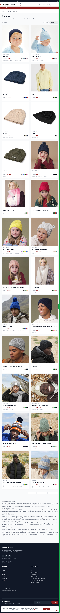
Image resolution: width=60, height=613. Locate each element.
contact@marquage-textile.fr (15, 1)
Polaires (3, 576)
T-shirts (3, 569)
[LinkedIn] (9, 556)
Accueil (3, 11)
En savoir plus (37, 609)
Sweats (3, 574)
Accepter (46, 609)
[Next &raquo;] (57, 493)
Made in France (5, 570)
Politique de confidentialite (37, 580)
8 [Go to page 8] (51, 493)
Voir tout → (4, 580)
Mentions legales (35, 582)
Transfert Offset (34, 572)
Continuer (54, 609)
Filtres (46, 22)
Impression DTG (34, 576)
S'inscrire (55, 602)
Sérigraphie (33, 574)
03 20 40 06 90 (5, 1)
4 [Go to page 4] (40, 493)
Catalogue (9, 11)
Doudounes (4, 578)
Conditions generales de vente (38, 578)
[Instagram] (6, 556)
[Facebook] (3, 556)
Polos (3, 572)
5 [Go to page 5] (43, 493)
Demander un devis (35, 569)
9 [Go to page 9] (54, 493)
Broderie (33, 570)
